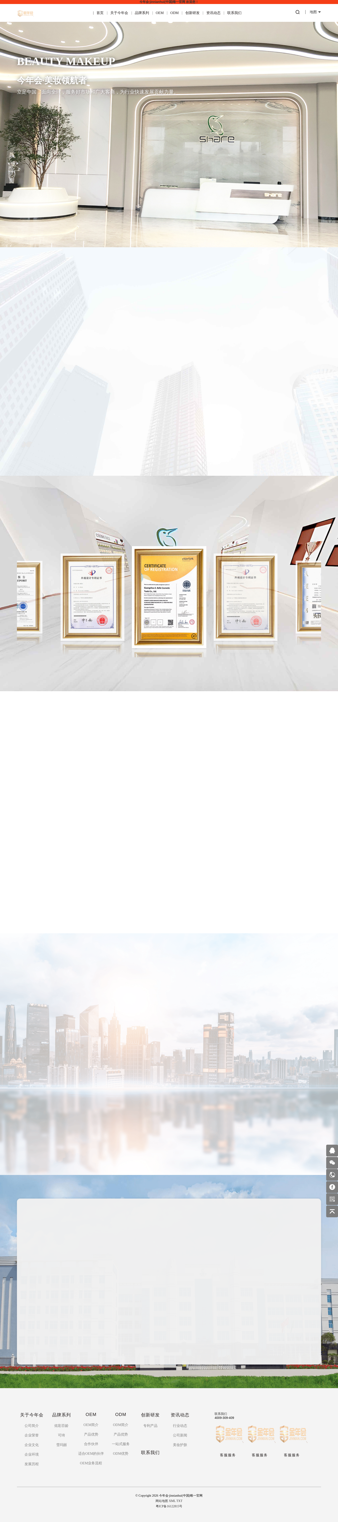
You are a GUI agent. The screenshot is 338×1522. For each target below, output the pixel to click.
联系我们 (234, 13)
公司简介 (32, 1426)
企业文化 (32, 1445)
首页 (100, 13)
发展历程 (32, 1464)
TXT (179, 1501)
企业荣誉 (32, 1435)
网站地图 (162, 1501)
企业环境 (32, 1454)
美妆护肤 (180, 1445)
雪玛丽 (61, 1445)
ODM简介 (120, 1425)
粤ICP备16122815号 (169, 1506)
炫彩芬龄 (61, 1426)
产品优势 (91, 1434)
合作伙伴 (91, 1444)
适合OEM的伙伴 (91, 1453)
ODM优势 (120, 1453)
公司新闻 (180, 1435)
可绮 (61, 1435)
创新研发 (192, 13)
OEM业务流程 (91, 1463)
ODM (174, 13)
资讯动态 (213, 13)
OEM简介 (91, 1425)
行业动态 (180, 1426)
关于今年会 (119, 13)
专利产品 (150, 1426)
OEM (160, 13)
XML (172, 1501)
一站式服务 (121, 1444)
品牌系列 (142, 13)
